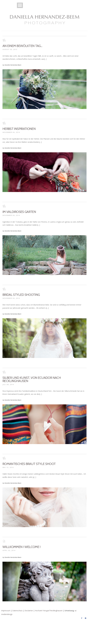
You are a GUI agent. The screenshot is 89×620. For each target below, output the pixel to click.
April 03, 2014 (8, 550)
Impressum (5, 610)
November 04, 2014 (11, 132)
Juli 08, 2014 (8, 384)
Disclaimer (28, 610)
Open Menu (20, 5)
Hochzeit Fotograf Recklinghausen (49, 610)
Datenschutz (17, 610)
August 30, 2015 (9, 49)
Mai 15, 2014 (8, 467)
